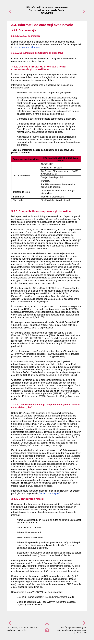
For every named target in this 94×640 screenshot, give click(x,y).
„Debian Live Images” (49, 493)
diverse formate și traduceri (27, 47)
